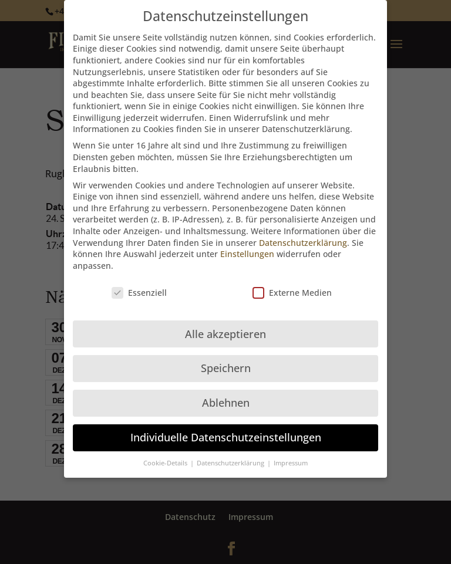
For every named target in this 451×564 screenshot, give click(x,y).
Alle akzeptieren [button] (225, 327)
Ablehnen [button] (226, 397)
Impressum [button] (291, 456)
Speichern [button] (226, 362)
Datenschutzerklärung (303, 236)
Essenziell (139, 286)
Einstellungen (247, 247)
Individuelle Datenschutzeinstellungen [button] (225, 431)
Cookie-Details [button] (166, 456)
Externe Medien (292, 286)
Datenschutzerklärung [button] (231, 456)
